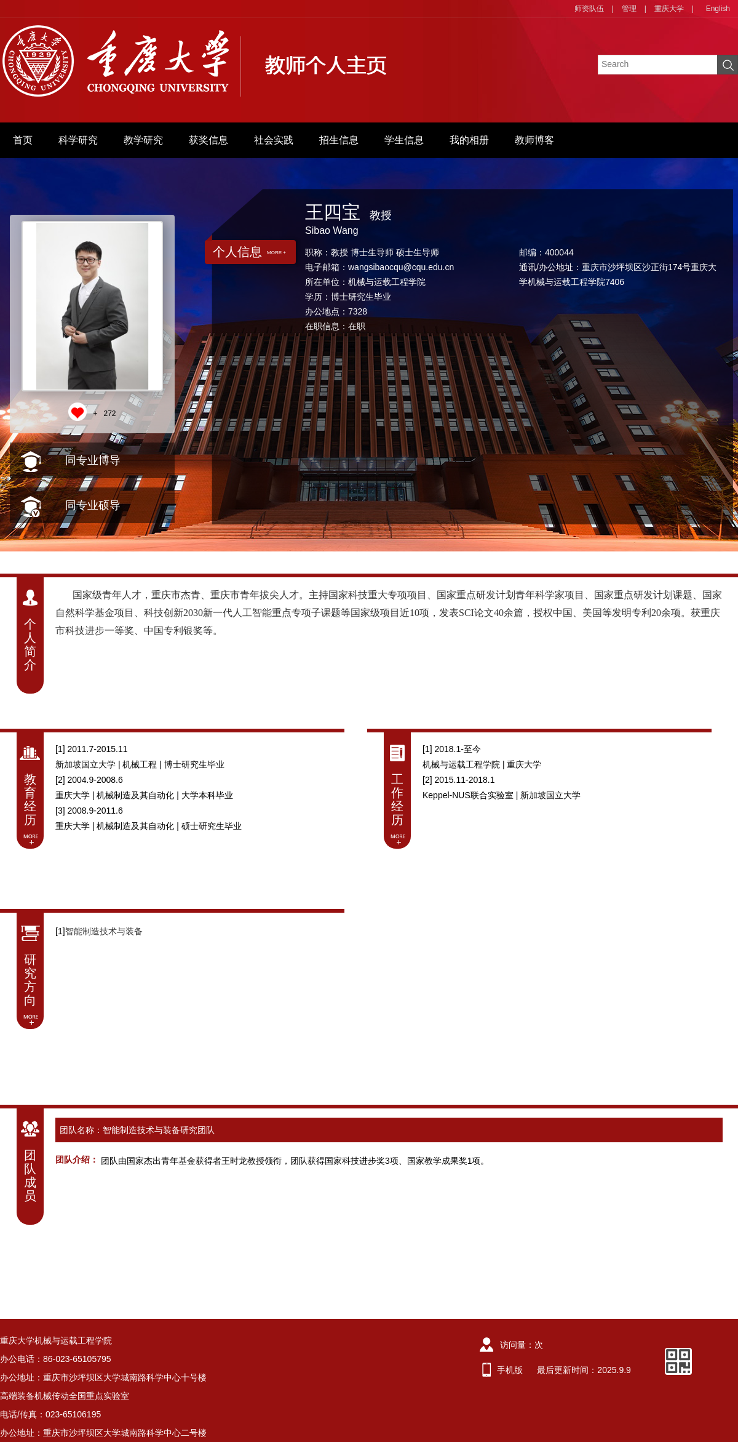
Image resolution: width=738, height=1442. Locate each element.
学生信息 (404, 140)
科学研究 (78, 140)
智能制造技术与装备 (104, 931)
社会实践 (273, 140)
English (718, 8)
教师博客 (534, 140)
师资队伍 (589, 8)
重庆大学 (669, 8)
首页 (23, 140)
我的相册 (469, 140)
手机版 (510, 1370)
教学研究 (143, 140)
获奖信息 (208, 140)
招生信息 (339, 140)
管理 (629, 8)
